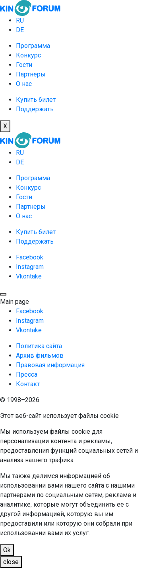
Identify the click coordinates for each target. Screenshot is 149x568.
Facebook (29, 257)
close (11, 562)
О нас (24, 84)
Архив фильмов (40, 355)
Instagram (30, 267)
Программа (33, 46)
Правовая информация (50, 365)
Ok (7, 550)
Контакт (28, 384)
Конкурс (28, 55)
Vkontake (29, 276)
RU (20, 20)
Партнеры (31, 74)
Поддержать (35, 109)
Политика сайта (39, 346)
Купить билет (36, 99)
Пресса (26, 374)
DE (20, 30)
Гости (24, 65)
